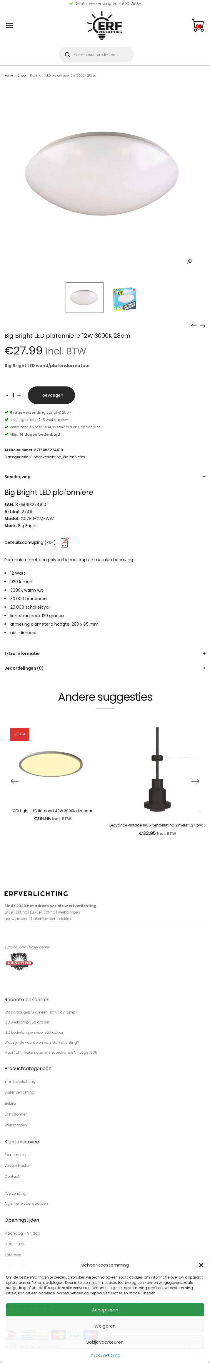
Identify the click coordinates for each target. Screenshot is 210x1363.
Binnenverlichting (45, 456)
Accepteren (105, 1310)
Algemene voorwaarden (26, 1203)
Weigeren (105, 1326)
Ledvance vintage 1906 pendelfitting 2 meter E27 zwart (157, 825)
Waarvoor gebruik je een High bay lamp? (40, 1012)
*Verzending (15, 1193)
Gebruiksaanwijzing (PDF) (37, 542)
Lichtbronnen (16, 1114)
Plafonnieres (74, 456)
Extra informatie (22, 653)
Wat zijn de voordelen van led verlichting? (41, 1042)
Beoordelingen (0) (24, 668)
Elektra (10, 1103)
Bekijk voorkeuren (105, 1342)
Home (8, 75)
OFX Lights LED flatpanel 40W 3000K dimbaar (52, 810)
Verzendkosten (17, 1165)
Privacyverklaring (105, 1355)
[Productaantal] (13, 395)
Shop (22, 75)
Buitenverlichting (19, 1092)
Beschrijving (17, 477)
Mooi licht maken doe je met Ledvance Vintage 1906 (50, 1052)
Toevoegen (51, 395)
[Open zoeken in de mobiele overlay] (96, 54)
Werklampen (15, 1125)
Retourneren (15, 1154)
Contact (11, 1176)
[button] (201, 1265)
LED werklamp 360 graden (27, 1022)
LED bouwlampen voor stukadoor (33, 1032)
